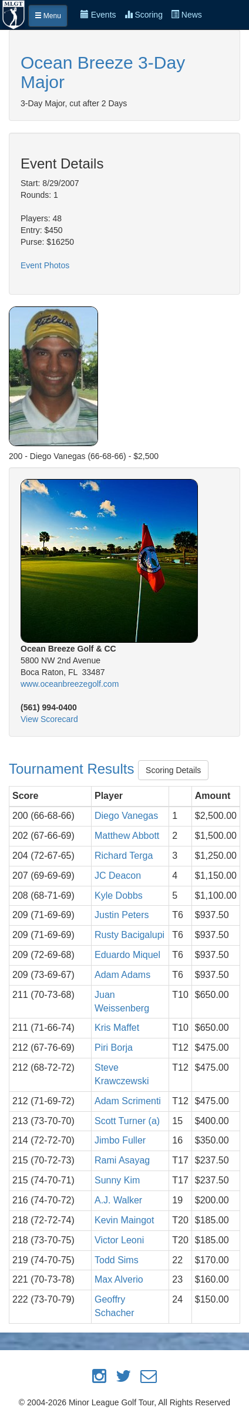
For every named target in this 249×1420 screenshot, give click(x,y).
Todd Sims (117, 1260)
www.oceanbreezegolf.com (70, 684)
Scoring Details (173, 770)
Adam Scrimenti (128, 1101)
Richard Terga (124, 856)
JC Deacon (118, 876)
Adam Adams (122, 975)
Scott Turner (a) (127, 1121)
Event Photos (45, 265)
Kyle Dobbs (119, 895)
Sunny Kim (117, 1180)
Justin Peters (122, 915)
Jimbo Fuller (120, 1140)
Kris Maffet (117, 1028)
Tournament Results (73, 769)
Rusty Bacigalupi (129, 935)
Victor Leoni (119, 1240)
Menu (48, 16)
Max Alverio (119, 1279)
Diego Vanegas (126, 816)
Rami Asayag (122, 1160)
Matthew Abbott (127, 836)
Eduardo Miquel (127, 955)
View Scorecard (49, 719)
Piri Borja (114, 1048)
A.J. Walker (118, 1200)
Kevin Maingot (124, 1220)
